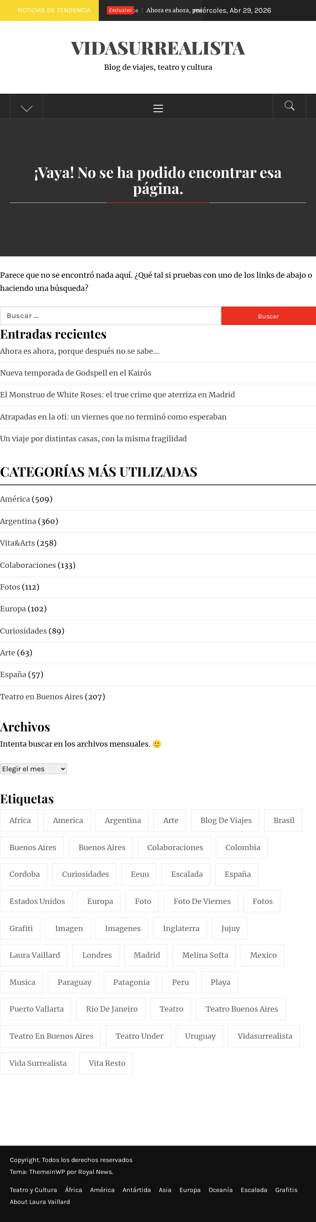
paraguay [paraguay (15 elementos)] (74, 982)
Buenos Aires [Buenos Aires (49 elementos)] (102, 847)
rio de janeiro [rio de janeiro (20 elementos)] (112, 1009)
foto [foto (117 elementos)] (143, 901)
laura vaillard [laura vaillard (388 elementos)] (34, 955)
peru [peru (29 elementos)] (180, 982)
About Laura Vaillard (40, 1202)
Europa (190, 1190)
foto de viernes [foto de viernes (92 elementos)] (202, 901)
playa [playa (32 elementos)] (220, 982)
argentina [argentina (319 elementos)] (123, 820)
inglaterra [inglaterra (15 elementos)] (181, 928)
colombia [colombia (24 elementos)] (242, 847)
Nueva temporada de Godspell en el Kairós (75, 373)
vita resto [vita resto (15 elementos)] (107, 1063)
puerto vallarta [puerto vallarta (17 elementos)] (36, 1009)
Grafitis (286, 1190)
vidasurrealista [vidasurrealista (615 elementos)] (265, 1036)
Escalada (254, 1190)
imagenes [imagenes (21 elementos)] (123, 928)
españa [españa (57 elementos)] (238, 874)
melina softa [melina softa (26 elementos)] (205, 955)
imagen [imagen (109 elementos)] (69, 928)
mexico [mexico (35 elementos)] (263, 955)
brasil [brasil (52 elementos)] (284, 820)
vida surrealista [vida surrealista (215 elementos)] (38, 1063)
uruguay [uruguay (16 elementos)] (200, 1036)
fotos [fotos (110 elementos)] (263, 901)
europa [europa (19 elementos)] (100, 901)
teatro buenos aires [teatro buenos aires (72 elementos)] (242, 1009)
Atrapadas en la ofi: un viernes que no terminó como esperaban (113, 417)
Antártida (137, 1190)
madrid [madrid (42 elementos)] (147, 955)
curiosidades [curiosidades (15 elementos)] (85, 874)
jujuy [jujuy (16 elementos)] (230, 928)
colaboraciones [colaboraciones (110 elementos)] (175, 847)
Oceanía (221, 1190)
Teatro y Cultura (33, 1190)
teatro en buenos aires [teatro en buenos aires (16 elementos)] (51, 1036)
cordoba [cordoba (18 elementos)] (24, 874)
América (102, 1190)
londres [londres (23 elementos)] (97, 955)
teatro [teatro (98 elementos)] (172, 1009)
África (73, 1190)
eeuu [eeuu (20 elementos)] (140, 874)
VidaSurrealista (158, 47)
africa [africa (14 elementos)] (20, 820)
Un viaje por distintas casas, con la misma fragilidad (93, 438)
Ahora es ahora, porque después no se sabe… (79, 351)
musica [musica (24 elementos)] (22, 982)
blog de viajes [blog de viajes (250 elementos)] (226, 820)
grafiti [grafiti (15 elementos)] (21, 928)
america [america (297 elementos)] (68, 820)
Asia (165, 1190)
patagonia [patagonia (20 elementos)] (131, 982)
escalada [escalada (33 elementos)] (187, 874)
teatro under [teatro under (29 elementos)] (139, 1036)
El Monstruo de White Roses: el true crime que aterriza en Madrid (117, 394)
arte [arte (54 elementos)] (171, 820)
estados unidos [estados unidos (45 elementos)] (37, 901)
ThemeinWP (48, 1172)
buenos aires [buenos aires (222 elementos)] (32, 847)
